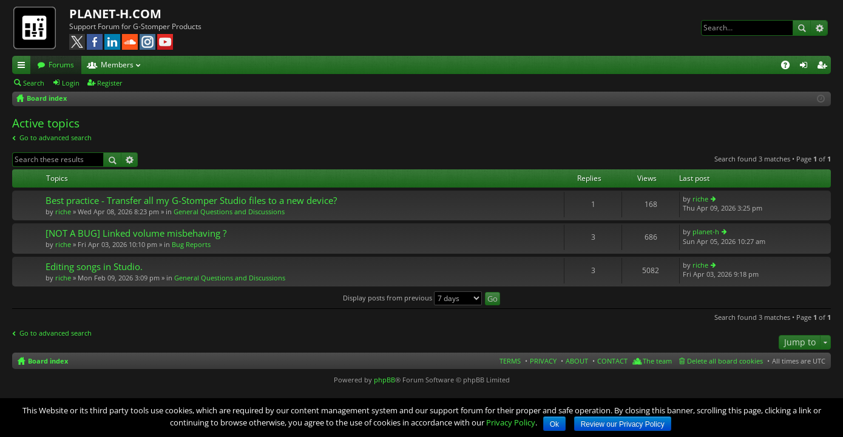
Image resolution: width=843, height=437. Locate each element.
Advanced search (819, 28)
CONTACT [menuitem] (612, 360)
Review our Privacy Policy (623, 424)
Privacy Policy (510, 422)
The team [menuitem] (657, 360)
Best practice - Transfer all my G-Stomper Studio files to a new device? (191, 200)
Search (802, 28)
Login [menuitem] (806, 66)
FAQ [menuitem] (789, 66)
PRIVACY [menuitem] (543, 360)
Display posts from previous (412, 297)
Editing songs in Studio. (94, 267)
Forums (61, 64)
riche (63, 211)
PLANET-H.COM (115, 13)
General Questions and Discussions (229, 211)
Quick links (23, 66)
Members (117, 64)
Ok (554, 424)
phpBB (384, 379)
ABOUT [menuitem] (577, 360)
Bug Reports (191, 244)
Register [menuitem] (824, 66)
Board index (48, 360)
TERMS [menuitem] (510, 360)
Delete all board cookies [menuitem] (725, 360)
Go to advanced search (55, 137)
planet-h (705, 231)
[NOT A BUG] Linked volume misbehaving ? (136, 233)
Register (110, 82)
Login (71, 82)
